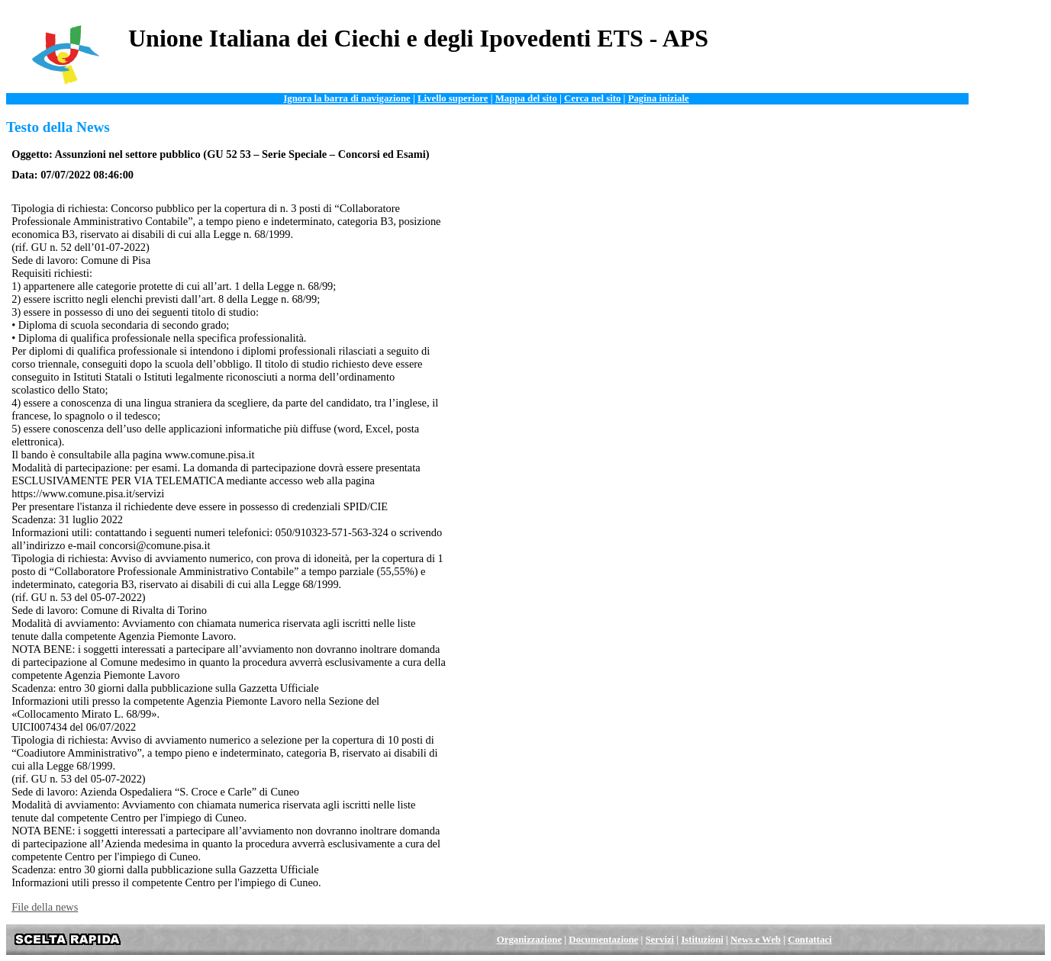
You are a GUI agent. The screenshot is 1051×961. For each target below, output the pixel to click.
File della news (44, 907)
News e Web (755, 939)
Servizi (660, 939)
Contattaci (810, 939)
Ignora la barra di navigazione (346, 98)
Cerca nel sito (592, 98)
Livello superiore (452, 98)
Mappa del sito (526, 98)
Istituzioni (702, 939)
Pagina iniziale (658, 98)
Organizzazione (529, 939)
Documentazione (603, 939)
